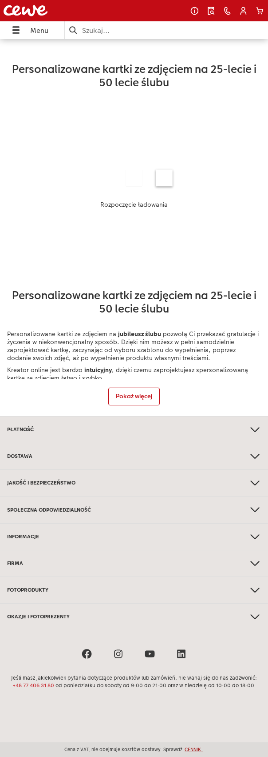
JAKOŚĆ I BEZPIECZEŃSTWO (134, 483)
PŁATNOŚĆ (134, 430)
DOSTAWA (134, 456)
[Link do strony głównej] (51, 10)
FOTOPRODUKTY (134, 590)
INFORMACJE (134, 537)
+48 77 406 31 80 (33, 685)
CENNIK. (194, 749)
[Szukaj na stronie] (166, 30)
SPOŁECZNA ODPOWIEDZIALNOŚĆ (134, 510)
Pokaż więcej (134, 396)
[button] (243, 11)
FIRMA (134, 563)
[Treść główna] (134, 227)
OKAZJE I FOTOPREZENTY (134, 617)
